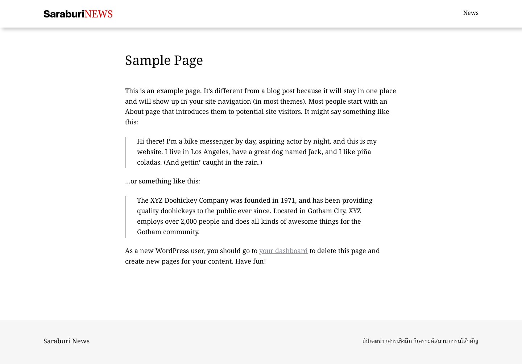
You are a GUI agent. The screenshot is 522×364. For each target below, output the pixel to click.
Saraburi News (67, 341)
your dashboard (283, 251)
